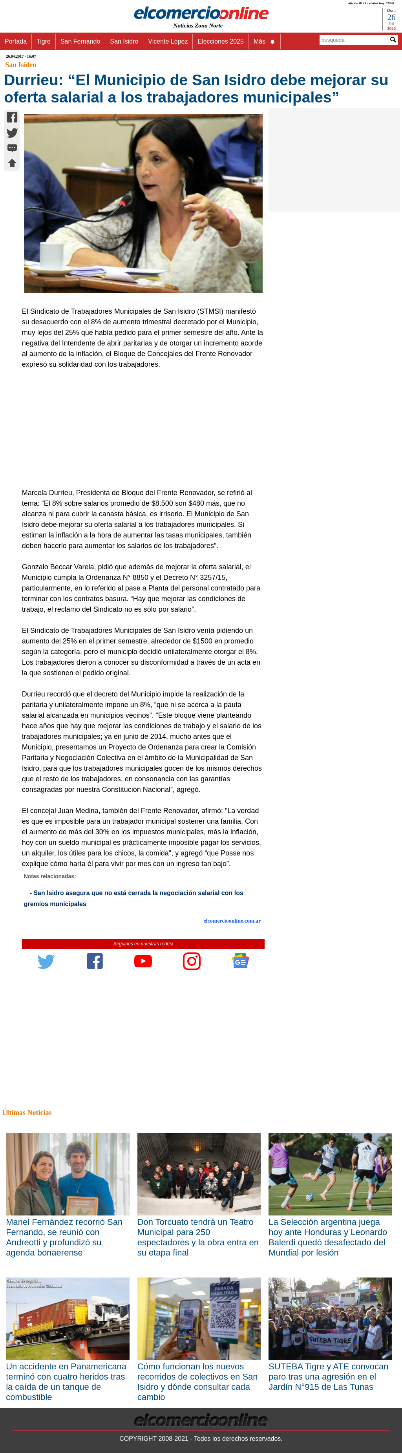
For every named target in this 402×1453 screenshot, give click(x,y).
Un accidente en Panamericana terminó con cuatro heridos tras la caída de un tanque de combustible (66, 1382)
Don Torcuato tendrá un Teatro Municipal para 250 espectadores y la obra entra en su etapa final (198, 1237)
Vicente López (168, 41)
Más (265, 41)
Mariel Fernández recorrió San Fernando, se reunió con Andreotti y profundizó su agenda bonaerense (64, 1237)
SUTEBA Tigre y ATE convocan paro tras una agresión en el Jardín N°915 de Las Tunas (328, 1377)
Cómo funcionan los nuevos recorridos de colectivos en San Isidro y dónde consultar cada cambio (197, 1382)
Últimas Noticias (26, 1113)
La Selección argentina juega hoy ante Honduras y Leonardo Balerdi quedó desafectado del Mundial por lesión (328, 1237)
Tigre (44, 41)
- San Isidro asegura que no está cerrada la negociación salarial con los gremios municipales (133, 898)
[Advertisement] (140, 429)
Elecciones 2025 (220, 41)
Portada (16, 41)
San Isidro (124, 41)
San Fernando (80, 41)
